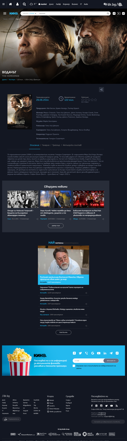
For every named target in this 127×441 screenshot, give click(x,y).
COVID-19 (37, 411)
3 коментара (91, 219)
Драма (4, 80)
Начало (5, 19)
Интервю (43, 282)
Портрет (43, 219)
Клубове (36, 400)
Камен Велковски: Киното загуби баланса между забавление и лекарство (59, 299)
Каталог (11, 19)
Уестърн (12, 80)
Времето (26, 400)
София (68, 400)
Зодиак (25, 411)
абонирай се (111, 361)
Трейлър (56, 145)
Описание (34, 145)
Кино (25, 413)
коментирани (71, 243)
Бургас (68, 408)
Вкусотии (16, 408)
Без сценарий (44, 315)
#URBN (36, 413)
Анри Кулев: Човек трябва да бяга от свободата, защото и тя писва (55, 213)
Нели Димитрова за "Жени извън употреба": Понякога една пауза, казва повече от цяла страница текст (63, 321)
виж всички (63, 332)
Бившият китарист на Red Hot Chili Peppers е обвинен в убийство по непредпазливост (87, 213)
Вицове (15, 405)
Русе (67, 411)
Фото (36, 408)
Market (51, 400)
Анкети (15, 403)
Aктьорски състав (72, 145)
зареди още (56, 225)
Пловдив (69, 403)
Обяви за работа (55, 412)
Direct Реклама (54, 409)
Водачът (18, 19)
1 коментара (60, 219)
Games (25, 403)
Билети (52, 406)
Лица (9, 219)
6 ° (32, 4)
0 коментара (24, 219)
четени (59, 243)
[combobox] (33, 13)
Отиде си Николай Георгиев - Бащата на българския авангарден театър (20, 213)
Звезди (75, 219)
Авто (15, 400)
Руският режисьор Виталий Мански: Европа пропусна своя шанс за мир (62, 278)
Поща (51, 403)
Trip (35, 405)
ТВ (34, 403)
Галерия (45, 145)
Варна (68, 405)
